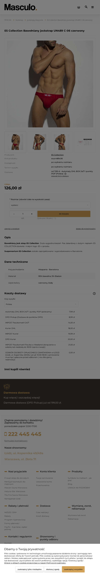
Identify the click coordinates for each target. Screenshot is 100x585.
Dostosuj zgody (52, 569)
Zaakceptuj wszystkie (73, 569)
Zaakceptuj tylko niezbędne (30, 569)
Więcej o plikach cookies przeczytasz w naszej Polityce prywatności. (35, 563)
